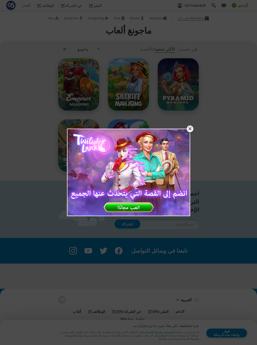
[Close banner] (190, 128)
